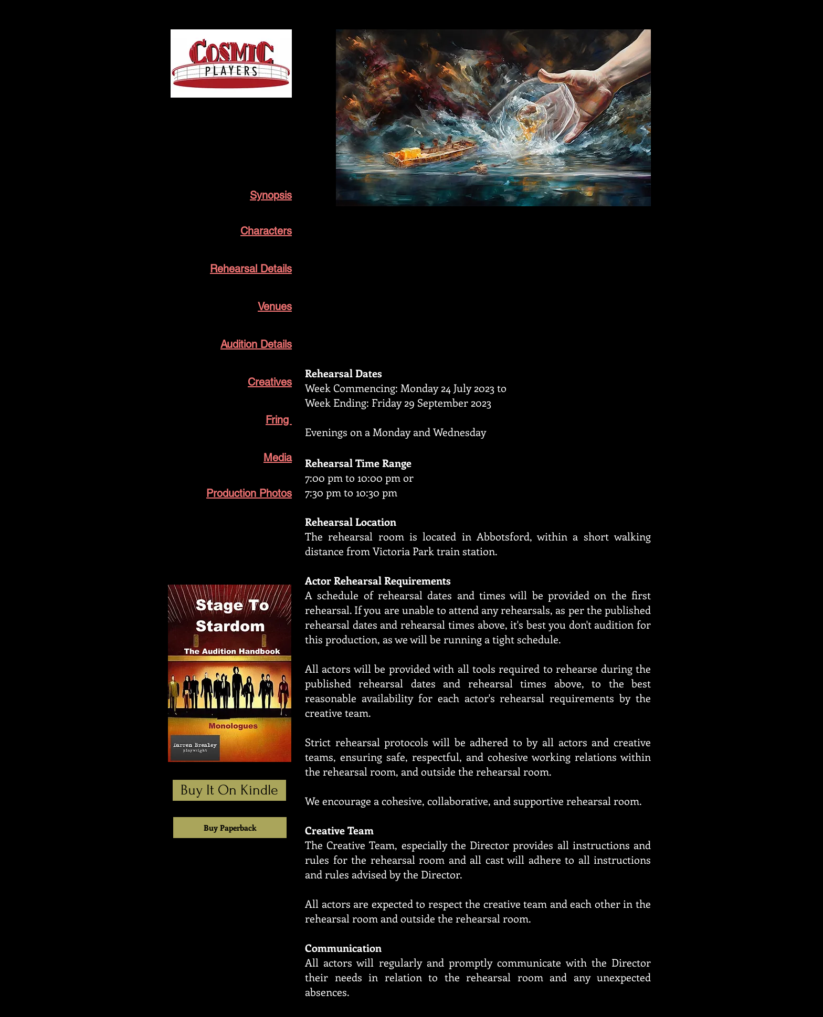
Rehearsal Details (251, 268)
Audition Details (256, 344)
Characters (266, 231)
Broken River (261, 121)
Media (277, 457)
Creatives (270, 382)
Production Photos (249, 493)
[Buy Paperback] (230, 827)
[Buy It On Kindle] (229, 790)
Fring (279, 420)
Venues (275, 306)
